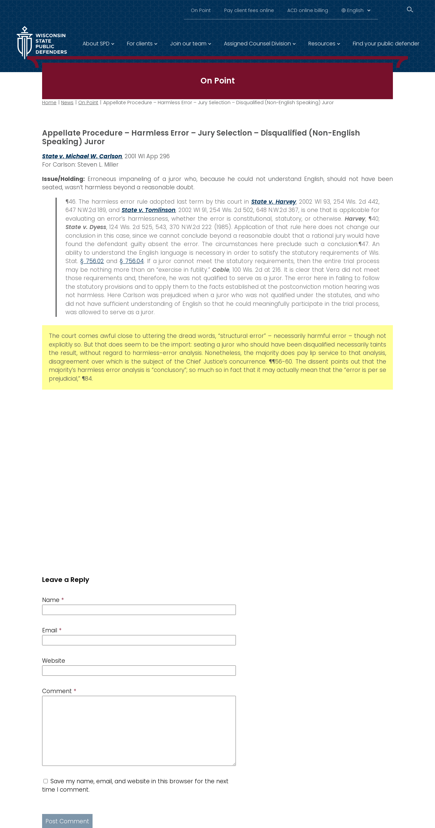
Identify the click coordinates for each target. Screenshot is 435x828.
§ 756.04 (132, 261)
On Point (201, 10)
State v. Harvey (273, 201)
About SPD (96, 43)
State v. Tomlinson (149, 210)
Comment (59, 691)
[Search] (410, 9)
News (67, 102)
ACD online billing (307, 10)
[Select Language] (359, 10)
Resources (321, 43)
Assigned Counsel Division (257, 43)
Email (51, 630)
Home (49, 102)
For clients (140, 43)
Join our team (188, 43)
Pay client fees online (249, 10)
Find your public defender (386, 43)
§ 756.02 (92, 261)
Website (53, 661)
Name (53, 600)
